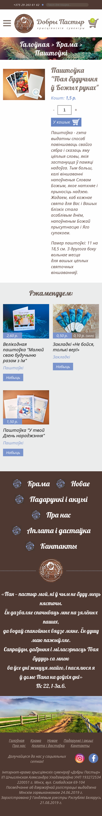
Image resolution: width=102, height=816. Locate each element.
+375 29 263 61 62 (26, 5)
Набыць (13, 377)
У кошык (61, 122)
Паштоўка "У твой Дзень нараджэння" (24, 433)
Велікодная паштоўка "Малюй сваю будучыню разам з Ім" (23, 352)
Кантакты (58, 546)
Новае (80, 483)
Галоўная (35, 44)
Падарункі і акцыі (58, 499)
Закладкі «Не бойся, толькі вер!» (73, 347)
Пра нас (58, 514)
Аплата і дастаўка (58, 530)
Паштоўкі (51, 53)
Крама (67, 44)
